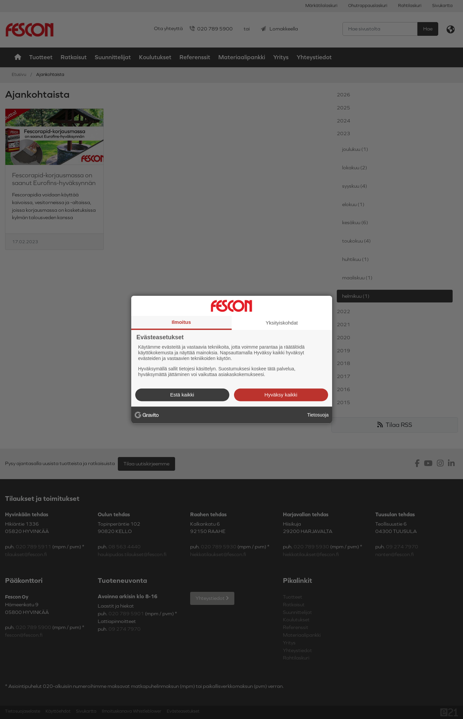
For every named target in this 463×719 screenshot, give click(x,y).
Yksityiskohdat (282, 323)
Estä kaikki (182, 394)
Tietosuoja (317, 415)
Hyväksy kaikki (280, 394)
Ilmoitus (181, 322)
